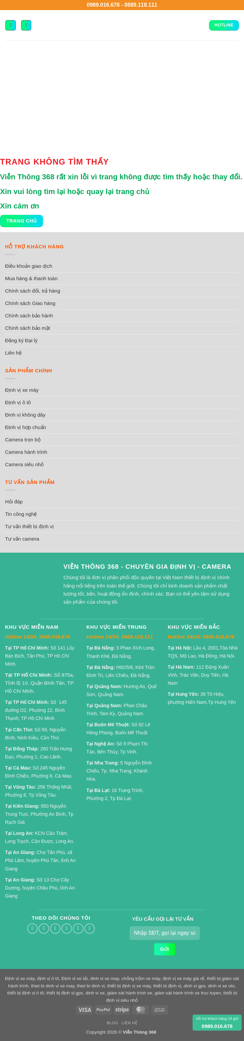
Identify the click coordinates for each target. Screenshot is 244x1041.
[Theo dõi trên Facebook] (32, 928)
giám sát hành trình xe (129, 992)
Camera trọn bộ (23, 439)
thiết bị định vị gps (64, 992)
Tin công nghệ (21, 514)
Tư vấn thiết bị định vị (29, 526)
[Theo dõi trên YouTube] (89, 928)
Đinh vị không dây (25, 415)
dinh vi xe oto (221, 985)
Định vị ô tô (18, 402)
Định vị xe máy (22, 390)
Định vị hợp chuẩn (25, 427)
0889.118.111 (140, 5)
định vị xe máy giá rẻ (183, 978)
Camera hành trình (26, 452)
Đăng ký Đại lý (21, 340)
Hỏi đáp (14, 501)
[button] (10, 25)
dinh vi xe (95, 992)
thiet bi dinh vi (91, 985)
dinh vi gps (195, 985)
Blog (112, 1023)
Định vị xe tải (75, 978)
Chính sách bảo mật (27, 328)
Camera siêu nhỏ (24, 464)
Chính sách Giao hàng (30, 303)
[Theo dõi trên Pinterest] (78, 928)
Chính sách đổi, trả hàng (32, 291)
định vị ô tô (48, 978)
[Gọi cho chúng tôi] (67, 928)
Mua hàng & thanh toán (31, 278)
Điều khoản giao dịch (28, 266)
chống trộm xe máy (140, 978)
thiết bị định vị (167, 985)
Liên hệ (13, 353)
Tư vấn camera (22, 539)
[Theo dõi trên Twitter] (44, 928)
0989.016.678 (103, 5)
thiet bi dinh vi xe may (52, 985)
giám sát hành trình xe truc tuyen (188, 992)
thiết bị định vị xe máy (129, 985)
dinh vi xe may (104, 978)
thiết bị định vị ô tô (25, 992)
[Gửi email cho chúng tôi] (55, 928)
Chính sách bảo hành (29, 315)
